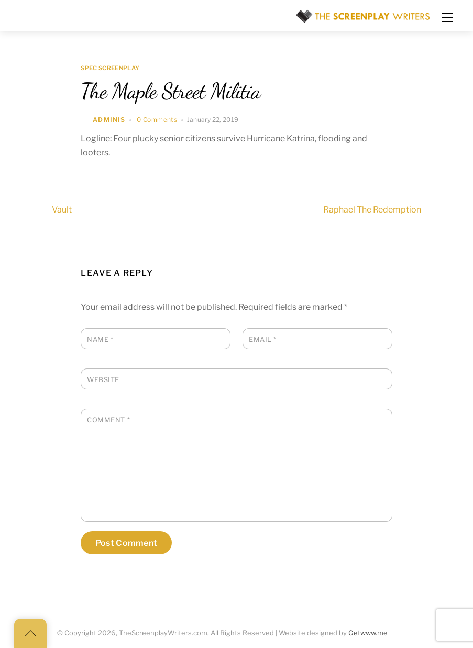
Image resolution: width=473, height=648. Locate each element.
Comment (108, 420)
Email (263, 339)
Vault (43, 209)
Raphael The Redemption (391, 209)
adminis (109, 120)
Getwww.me (368, 633)
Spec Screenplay (110, 68)
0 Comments (157, 120)
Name (100, 339)
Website (103, 380)
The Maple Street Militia (170, 91)
